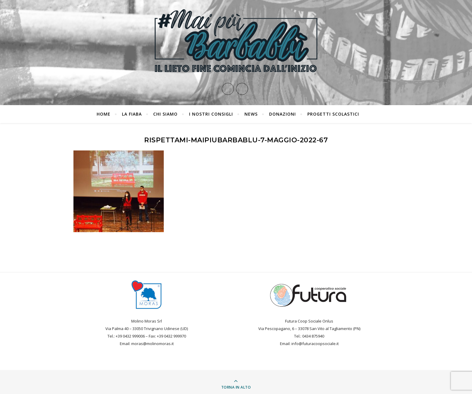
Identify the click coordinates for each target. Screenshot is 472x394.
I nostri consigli (211, 114)
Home (103, 114)
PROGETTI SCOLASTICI (333, 114)
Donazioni (282, 114)
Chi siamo (165, 114)
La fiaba (132, 114)
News (251, 114)
